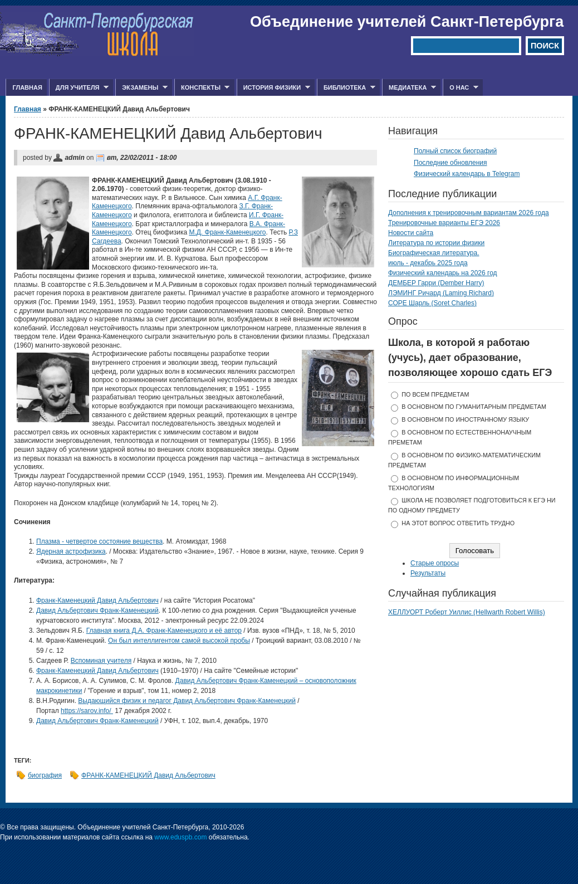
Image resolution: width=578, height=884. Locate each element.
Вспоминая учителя (101, 661)
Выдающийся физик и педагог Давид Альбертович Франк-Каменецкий (187, 701)
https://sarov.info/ (87, 711)
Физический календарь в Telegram (467, 174)
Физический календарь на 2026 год (442, 273)
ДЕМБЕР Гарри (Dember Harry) (436, 283)
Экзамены (141, 87)
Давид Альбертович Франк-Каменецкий (97, 610)
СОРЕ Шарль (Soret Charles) (432, 303)
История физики (273, 87)
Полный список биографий (455, 151)
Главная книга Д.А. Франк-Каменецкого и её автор (164, 630)
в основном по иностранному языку (465, 419)
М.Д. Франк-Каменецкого (227, 232)
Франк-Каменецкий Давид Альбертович (97, 600)
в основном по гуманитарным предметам (473, 406)
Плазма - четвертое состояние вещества (99, 541)
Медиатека (409, 87)
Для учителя (79, 87)
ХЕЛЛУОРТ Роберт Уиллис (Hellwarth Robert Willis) (466, 612)
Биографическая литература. (433, 253)
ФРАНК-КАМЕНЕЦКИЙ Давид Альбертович (148, 775)
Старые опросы (434, 563)
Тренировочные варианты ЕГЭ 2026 (444, 223)
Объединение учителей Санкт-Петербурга (407, 21)
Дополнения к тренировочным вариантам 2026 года (468, 213)
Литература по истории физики (436, 243)
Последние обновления (450, 163)
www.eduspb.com (180, 837)
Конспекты (201, 87)
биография (45, 775)
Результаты (427, 573)
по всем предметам (435, 394)
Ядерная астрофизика (71, 551)
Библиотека (346, 87)
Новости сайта (410, 233)
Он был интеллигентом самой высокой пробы (179, 640)
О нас (460, 87)
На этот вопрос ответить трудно (458, 523)
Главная (27, 87)
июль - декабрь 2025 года (428, 263)
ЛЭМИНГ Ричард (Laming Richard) (441, 293)
